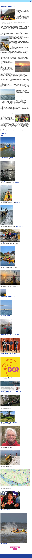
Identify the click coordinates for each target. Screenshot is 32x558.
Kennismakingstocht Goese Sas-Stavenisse (9, 266)
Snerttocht (2, 181)
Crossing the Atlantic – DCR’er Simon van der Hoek (10, 391)
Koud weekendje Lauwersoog (6, 225)
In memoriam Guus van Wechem (6, 446)
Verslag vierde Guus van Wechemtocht (8, 242)
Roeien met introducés (5, 315)
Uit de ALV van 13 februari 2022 (6, 377)
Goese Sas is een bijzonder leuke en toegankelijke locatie (11, 406)
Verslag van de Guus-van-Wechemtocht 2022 (9, 334)
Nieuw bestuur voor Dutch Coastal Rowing (8, 353)
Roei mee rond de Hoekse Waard (6, 486)
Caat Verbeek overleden (5, 509)
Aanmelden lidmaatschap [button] (15, 547)
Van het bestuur (3, 543)
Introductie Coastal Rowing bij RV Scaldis (8, 422)
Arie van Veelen (16, 7)
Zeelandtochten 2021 (4, 465)
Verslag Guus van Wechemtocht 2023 (8, 6)
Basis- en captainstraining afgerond (7, 157)
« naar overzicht (3, 133)
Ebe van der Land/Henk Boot (19, 226)
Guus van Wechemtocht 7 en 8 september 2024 (9, 285)
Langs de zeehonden (4, 201)
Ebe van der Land (16, 158)
